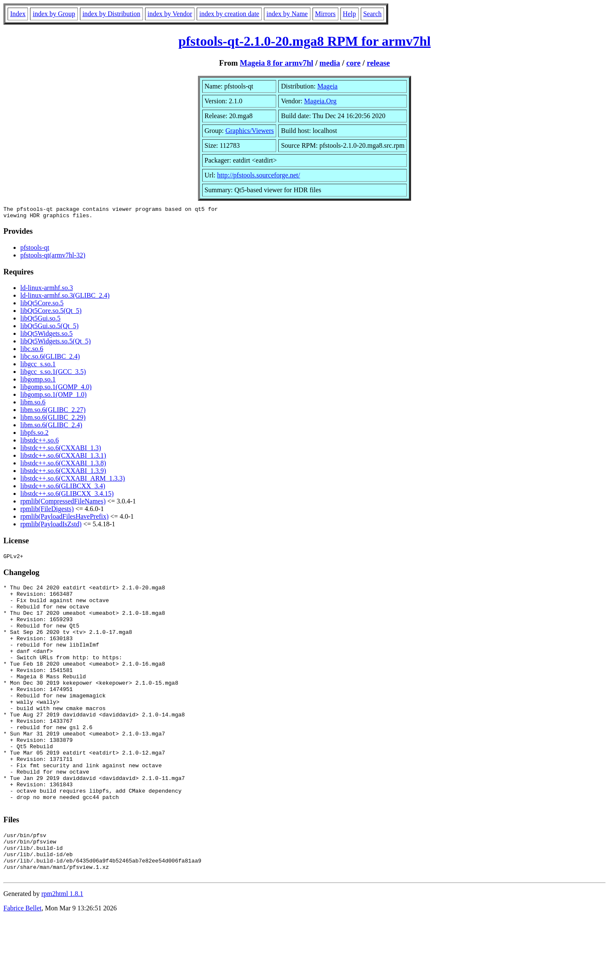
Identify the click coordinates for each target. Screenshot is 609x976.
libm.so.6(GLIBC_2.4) (51, 427)
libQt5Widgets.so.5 (46, 336)
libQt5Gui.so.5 (40, 320)
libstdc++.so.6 (39, 442)
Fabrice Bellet (22, 965)
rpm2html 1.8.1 (62, 950)
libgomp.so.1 (38, 381)
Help (349, 13)
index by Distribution (111, 13)
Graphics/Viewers (249, 130)
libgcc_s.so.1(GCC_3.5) (53, 374)
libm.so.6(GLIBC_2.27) (52, 412)
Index (17, 13)
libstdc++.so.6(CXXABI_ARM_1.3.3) (72, 480)
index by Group (54, 13)
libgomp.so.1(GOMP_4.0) (55, 389)
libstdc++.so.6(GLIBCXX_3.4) (62, 488)
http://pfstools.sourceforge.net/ (258, 175)
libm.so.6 (33, 404)
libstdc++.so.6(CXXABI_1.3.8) (63, 465)
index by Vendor (170, 13)
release (378, 62)
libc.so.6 (31, 351)
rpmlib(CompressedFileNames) (63, 503)
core (353, 62)
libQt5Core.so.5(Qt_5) (51, 313)
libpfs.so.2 (34, 435)
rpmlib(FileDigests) (47, 511)
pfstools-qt (34, 250)
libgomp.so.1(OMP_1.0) (53, 397)
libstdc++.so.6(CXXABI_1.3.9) (63, 473)
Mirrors (325, 13)
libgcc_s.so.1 (38, 366)
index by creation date (229, 13)
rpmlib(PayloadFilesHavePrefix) (64, 519)
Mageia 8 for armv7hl (276, 62)
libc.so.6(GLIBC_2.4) (50, 358)
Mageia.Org (320, 101)
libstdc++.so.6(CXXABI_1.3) (60, 450)
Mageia (327, 86)
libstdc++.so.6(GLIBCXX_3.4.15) (67, 496)
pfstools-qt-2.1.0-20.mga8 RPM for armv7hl (304, 41)
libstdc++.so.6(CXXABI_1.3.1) (63, 458)
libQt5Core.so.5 (41, 305)
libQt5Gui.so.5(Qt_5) (49, 328)
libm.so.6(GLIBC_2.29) (52, 419)
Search (372, 13)
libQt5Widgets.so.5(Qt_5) (55, 343)
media (329, 62)
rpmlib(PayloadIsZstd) (51, 526)
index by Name (287, 13)
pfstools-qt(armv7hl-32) (52, 257)
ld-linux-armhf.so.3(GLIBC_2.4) (65, 297)
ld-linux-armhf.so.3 (46, 290)
